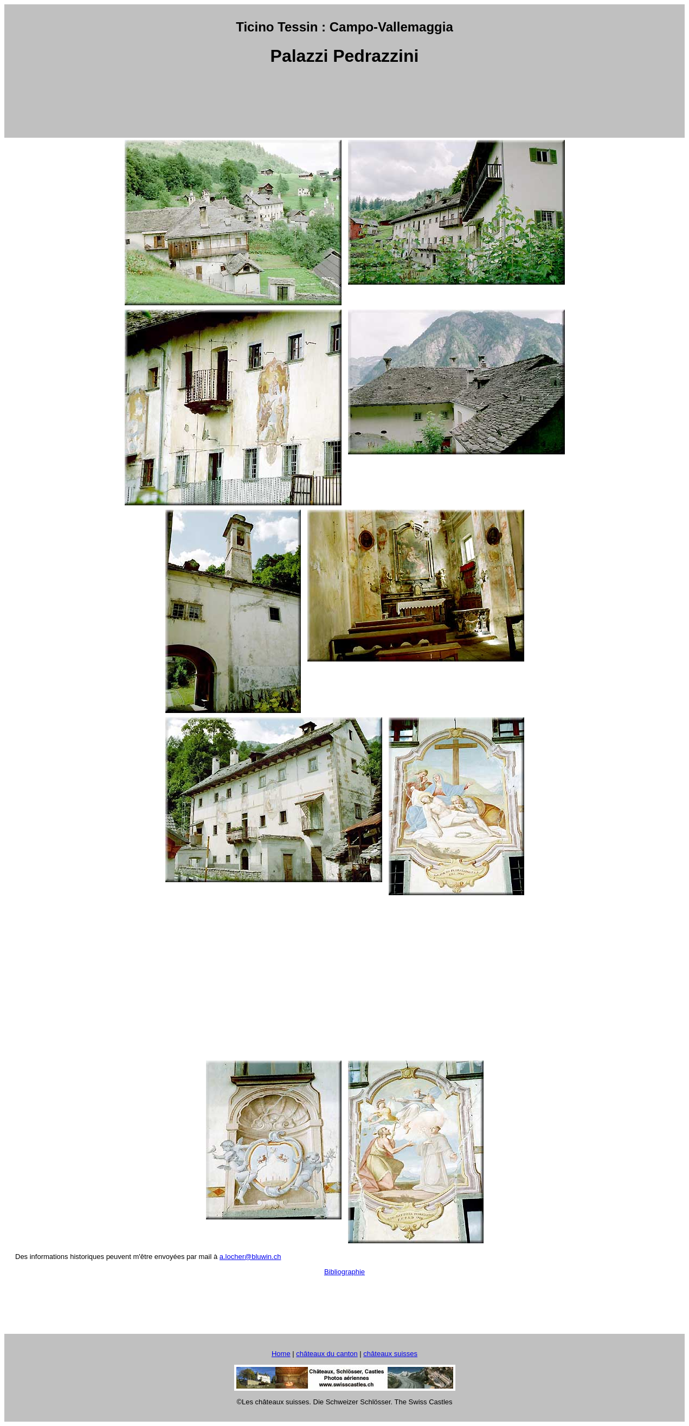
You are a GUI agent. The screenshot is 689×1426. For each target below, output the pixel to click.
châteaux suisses (390, 1354)
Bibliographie (344, 1272)
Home (281, 1354)
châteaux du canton (326, 1354)
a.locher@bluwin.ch (250, 1256)
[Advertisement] (344, 102)
